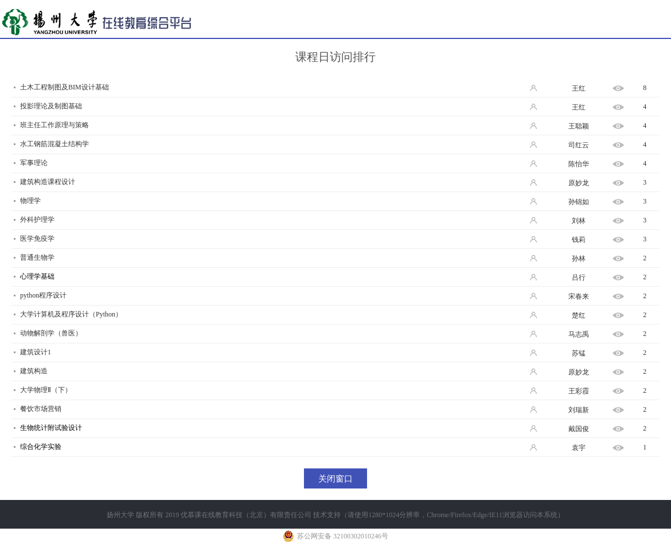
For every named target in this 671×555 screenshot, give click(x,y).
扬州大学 (120, 515)
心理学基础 (37, 276)
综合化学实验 (40, 447)
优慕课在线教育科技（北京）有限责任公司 (246, 515)
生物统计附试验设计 (51, 428)
